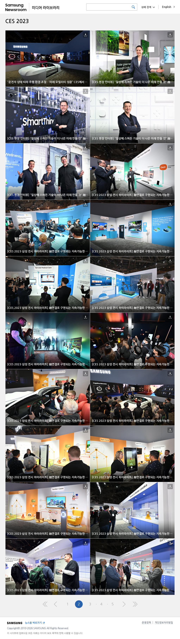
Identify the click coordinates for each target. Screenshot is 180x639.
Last (135, 604)
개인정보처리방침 (164, 622)
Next (124, 604)
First (45, 604)
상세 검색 (146, 7)
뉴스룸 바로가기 (33, 623)
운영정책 (146, 622)
